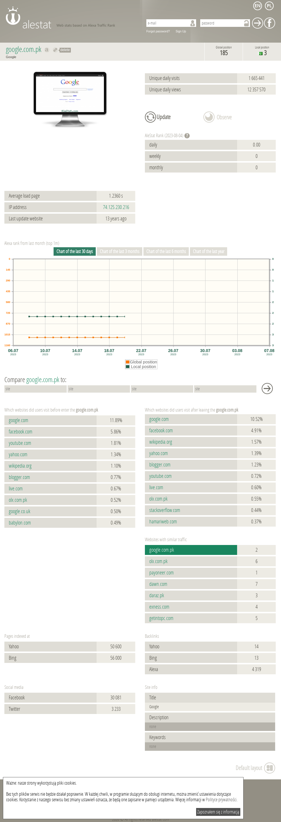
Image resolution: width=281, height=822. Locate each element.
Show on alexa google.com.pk (47, 50)
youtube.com (20, 443)
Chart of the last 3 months (119, 251)
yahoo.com (18, 454)
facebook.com (20, 432)
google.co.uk (19, 511)
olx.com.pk (18, 500)
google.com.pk (161, 550)
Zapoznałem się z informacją (218, 812)
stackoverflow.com (164, 510)
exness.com (159, 607)
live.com (16, 488)
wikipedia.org (20, 466)
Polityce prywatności (221, 799)
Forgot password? (158, 31)
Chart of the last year (208, 251)
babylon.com (20, 523)
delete (65, 50)
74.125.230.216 (116, 207)
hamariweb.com (163, 521)
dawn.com (158, 584)
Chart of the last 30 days (74, 251)
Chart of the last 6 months (166, 251)
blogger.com (19, 477)
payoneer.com (161, 573)
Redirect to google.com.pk (55, 50)
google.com (18, 420)
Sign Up (181, 31)
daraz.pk (156, 595)
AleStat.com (71, 17)
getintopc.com (161, 618)
